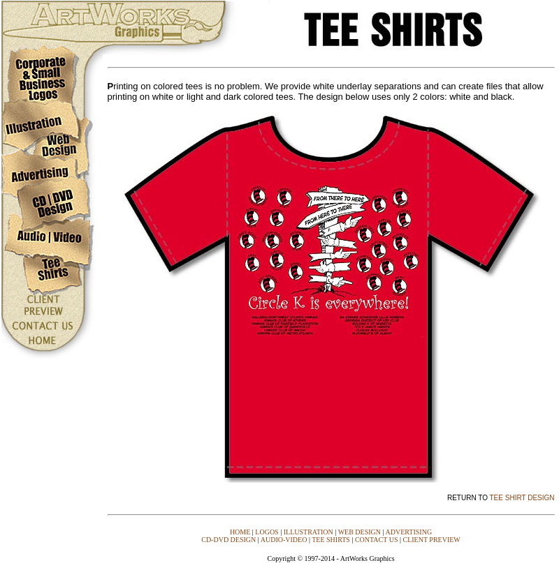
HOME (240, 532)
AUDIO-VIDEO (284, 539)
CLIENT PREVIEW (431, 539)
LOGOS (266, 532)
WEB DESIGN (359, 532)
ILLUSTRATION (308, 532)
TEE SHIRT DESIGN (522, 498)
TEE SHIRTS (331, 539)
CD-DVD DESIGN (228, 539)
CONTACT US (376, 539)
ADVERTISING (408, 532)
